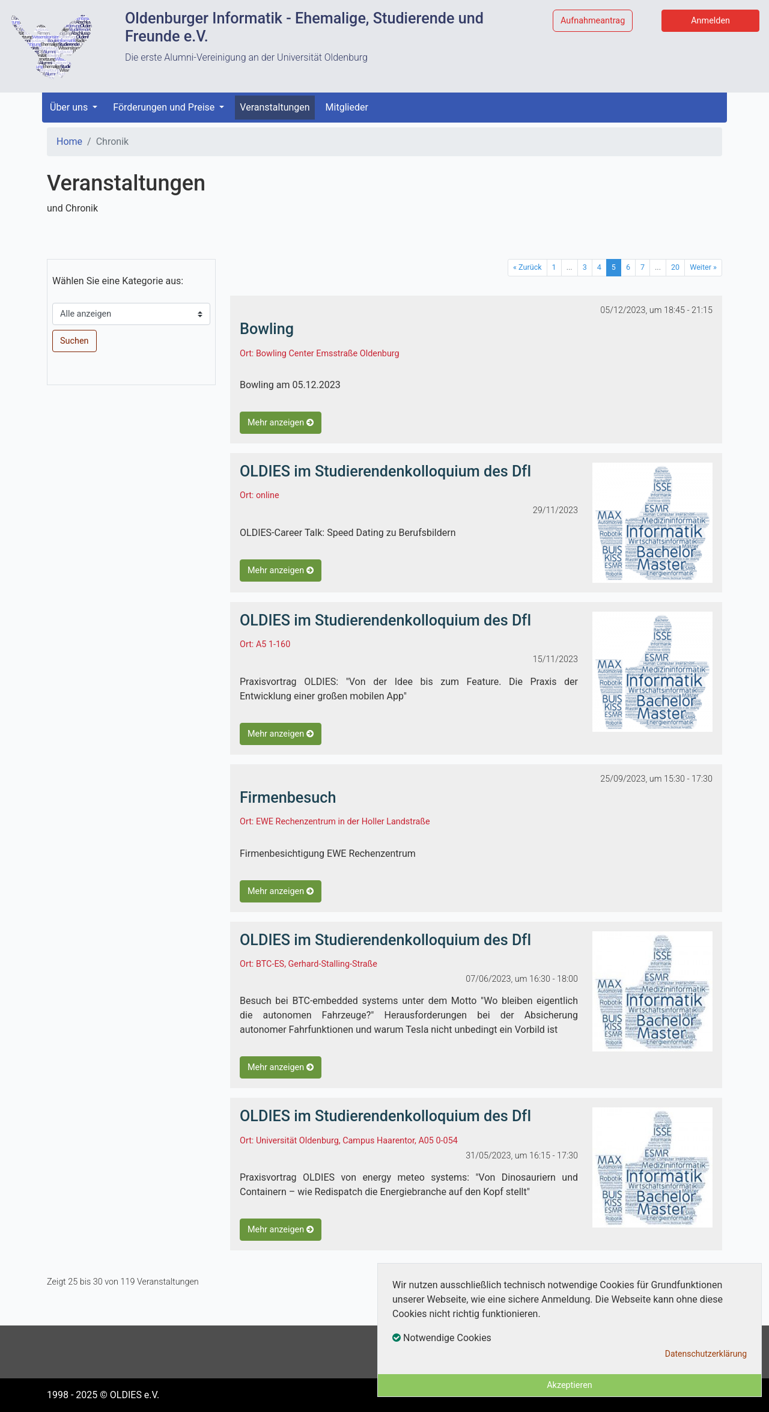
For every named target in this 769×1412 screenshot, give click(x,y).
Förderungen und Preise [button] (165, 107)
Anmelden (710, 21)
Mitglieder (347, 107)
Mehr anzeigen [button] (281, 423)
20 (675, 267)
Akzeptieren (569, 1385)
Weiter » (703, 267)
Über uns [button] (70, 107)
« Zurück (527, 267)
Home (69, 141)
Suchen (74, 341)
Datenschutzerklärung (706, 1354)
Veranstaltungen (274, 107)
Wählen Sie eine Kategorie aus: (117, 281)
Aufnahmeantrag (593, 21)
